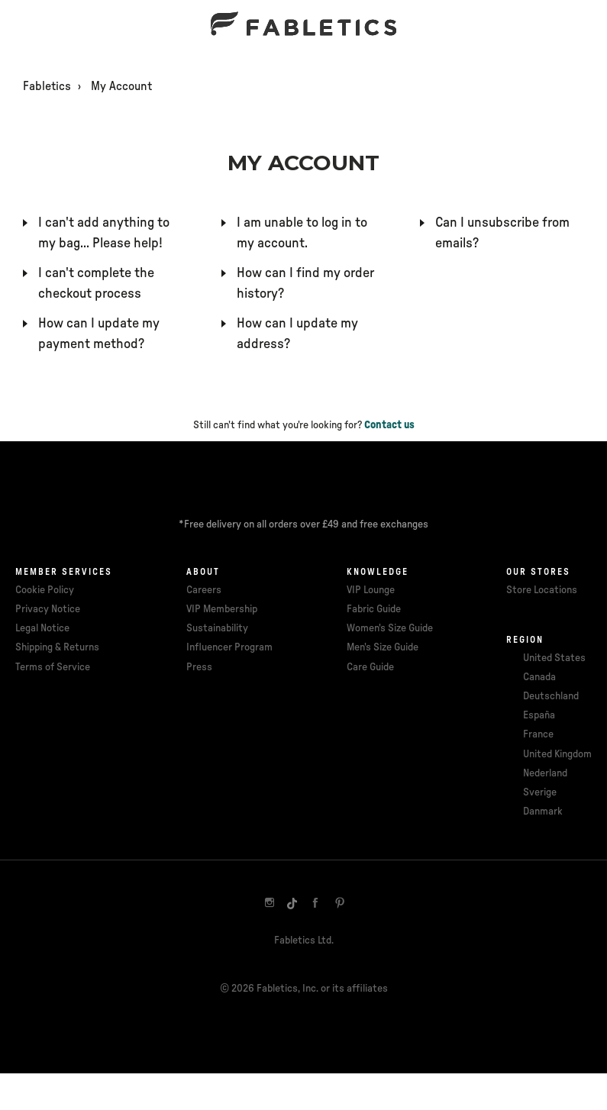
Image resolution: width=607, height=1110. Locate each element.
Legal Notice (42, 628)
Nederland (545, 773)
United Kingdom (557, 754)
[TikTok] (292, 903)
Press (199, 667)
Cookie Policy (44, 590)
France (538, 734)
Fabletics (47, 86)
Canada (539, 677)
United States (554, 658)
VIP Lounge (371, 590)
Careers (203, 590)
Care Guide (370, 667)
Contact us (389, 425)
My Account (121, 86)
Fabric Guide (374, 609)
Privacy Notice (47, 609)
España (539, 715)
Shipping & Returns (57, 647)
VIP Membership (221, 609)
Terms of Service (52, 667)
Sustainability (217, 628)
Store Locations (541, 590)
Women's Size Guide (390, 628)
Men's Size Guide (382, 647)
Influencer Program (229, 647)
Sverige (540, 792)
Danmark (543, 811)
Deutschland (551, 696)
